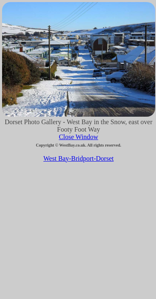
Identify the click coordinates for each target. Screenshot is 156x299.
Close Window (78, 136)
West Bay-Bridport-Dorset (78, 158)
